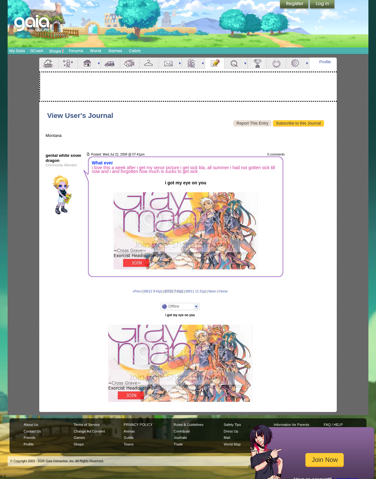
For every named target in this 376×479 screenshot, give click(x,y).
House (87, 63)
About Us (31, 425)
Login (322, 4)
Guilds (129, 437)
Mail (168, 63)
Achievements (257, 63)
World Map (232, 444)
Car (110, 63)
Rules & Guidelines (189, 425)
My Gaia (17, 50)
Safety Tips (232, 425)
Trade (178, 444)
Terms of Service (87, 425)
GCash (36, 50)
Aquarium (129, 63)
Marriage (276, 63)
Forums (76, 50)
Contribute (182, 431)
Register (295, 4)
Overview (48, 63)
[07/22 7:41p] (174, 291)
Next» (212, 291)
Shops (56, 51)
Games (115, 50)
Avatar (68, 63)
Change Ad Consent (89, 431)
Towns (129, 444)
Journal (214, 63)
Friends (191, 63)
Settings (295, 63)
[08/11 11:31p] (195, 291)
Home (223, 291)
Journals (180, 437)
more (99, 63)
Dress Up (231, 431)
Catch (135, 50)
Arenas (129, 431)
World (95, 50)
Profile (325, 61)
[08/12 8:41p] (152, 291)
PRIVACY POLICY (138, 425)
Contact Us (32, 431)
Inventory (149, 63)
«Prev (137, 291)
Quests (233, 63)
